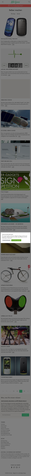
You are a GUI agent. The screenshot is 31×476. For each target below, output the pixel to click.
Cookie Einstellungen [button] (6, 240)
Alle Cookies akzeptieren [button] (16, 240)
